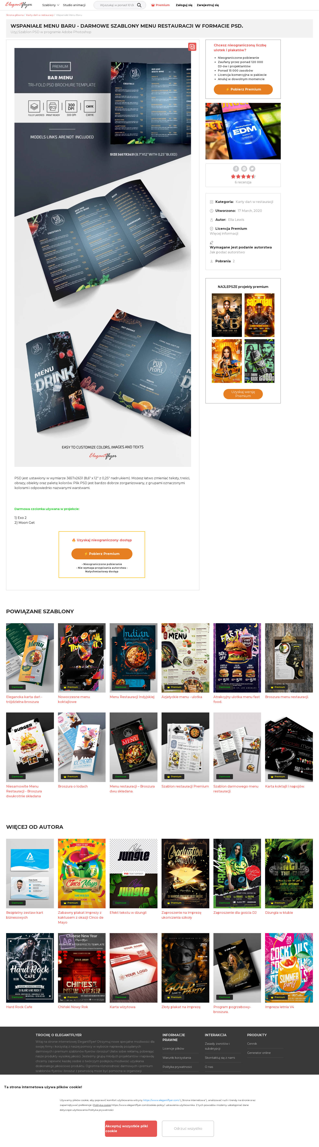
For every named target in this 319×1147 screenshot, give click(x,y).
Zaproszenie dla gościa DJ (235, 913)
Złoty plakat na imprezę (181, 1007)
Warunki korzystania (177, 1058)
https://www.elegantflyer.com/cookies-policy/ (138, 1105)
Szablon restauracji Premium (185, 786)
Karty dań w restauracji (254, 202)
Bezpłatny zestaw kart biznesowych (24, 915)
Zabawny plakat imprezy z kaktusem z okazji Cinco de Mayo (80, 917)
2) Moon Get (24, 523)
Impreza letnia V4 (279, 1007)
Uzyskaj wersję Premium (243, 394)
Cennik (252, 1044)
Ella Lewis (236, 220)
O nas (209, 1067)
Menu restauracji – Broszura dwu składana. (132, 788)
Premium (252, 5)
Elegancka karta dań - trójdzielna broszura (24, 699)
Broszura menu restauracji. (287, 697)
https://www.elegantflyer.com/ (161, 1100)
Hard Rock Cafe (19, 1007)
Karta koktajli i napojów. (285, 786)
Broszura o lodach (73, 786)
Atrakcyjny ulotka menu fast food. (236, 699)
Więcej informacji (224, 233)
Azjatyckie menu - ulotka (182, 697)
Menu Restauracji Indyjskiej (132, 697)
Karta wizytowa (122, 1007)
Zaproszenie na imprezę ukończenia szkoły (181, 915)
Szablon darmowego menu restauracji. (235, 788)
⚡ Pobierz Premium (102, 554)
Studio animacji (78, 5)
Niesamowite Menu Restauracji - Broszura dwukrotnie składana (24, 791)
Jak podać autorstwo (227, 252)
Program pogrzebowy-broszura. (232, 1009)
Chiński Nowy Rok (73, 1007)
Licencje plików (173, 1048)
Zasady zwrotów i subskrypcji (217, 1046)
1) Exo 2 (20, 518)
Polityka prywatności (177, 1067)
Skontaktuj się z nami (220, 1058)
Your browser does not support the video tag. (243, 131)
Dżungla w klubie (279, 913)
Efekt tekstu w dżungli (128, 913)
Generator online (259, 1053)
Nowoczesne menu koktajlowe (74, 699)
